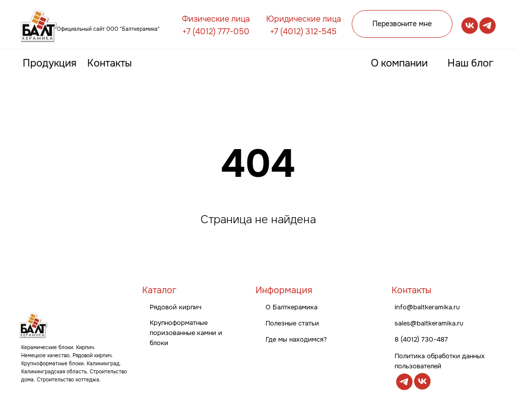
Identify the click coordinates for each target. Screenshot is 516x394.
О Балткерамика (291, 307)
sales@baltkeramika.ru (429, 323)
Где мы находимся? (296, 339)
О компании (399, 63)
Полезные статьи (292, 323)
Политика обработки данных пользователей (440, 361)
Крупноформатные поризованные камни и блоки (186, 332)
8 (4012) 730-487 (421, 339)
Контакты (109, 63)
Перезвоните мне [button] (402, 23)
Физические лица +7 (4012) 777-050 (216, 25)
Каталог (159, 290)
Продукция (50, 63)
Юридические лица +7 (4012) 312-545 (303, 25)
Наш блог (470, 63)
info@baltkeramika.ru (427, 307)
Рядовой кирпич (176, 307)
